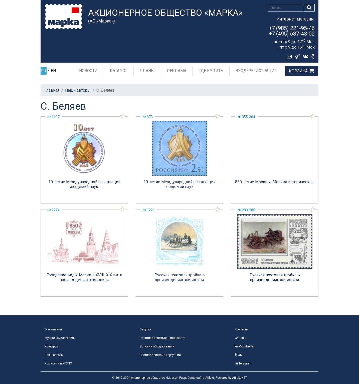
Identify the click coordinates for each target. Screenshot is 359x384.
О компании (53, 329)
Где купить (211, 70)
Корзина (298, 71)
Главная (52, 90)
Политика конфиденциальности (162, 338)
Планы (147, 70)
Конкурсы (52, 346)
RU (43, 70)
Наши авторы (78, 90)
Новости (88, 70)
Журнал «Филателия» (60, 338)
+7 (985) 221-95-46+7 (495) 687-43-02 (292, 31)
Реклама (176, 70)
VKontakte (244, 346)
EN (53, 70)
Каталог (118, 70)
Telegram (243, 363)
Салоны (240, 338)
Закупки (145, 329)
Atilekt (209, 377)
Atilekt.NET (239, 377)
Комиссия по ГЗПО (58, 363)
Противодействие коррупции (160, 355)
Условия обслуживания (157, 346)
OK (238, 355)
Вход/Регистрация (256, 70)
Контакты (241, 329)
